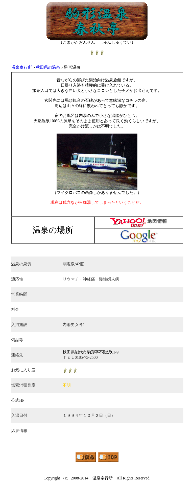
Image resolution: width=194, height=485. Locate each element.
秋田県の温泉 (48, 67)
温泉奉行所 (22, 67)
